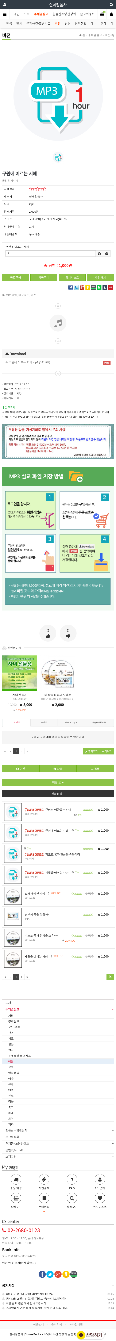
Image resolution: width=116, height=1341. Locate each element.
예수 (94, 23)
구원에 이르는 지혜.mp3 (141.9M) (58, 363)
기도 (11, 1038)
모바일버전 (76, 1324)
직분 (11, 1101)
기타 (11, 1124)
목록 (95, 769)
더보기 (107, 751)
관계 (11, 1032)
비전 (58, 23)
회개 (11, 1113)
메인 (17, 14)
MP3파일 (11, 295)
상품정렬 (58, 794)
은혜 (104, 23)
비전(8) (58, 782)
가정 (11, 1015)
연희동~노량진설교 (18, 1143)
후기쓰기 (91, 751)
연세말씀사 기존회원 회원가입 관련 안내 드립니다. (35, 1308)
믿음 (9, 23)
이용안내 (38, 1324)
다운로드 (24, 295)
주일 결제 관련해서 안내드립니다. (24, 1303)
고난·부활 (14, 1027)
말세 (19, 23)
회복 (11, 1118)
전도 (11, 1095)
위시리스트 (72, 277)
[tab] (58, 1003)
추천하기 (100, 277)
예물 (11, 1090)
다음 (58, 769)
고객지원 (12, 1156)
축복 (11, 1107)
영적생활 (80, 23)
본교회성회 (87, 14)
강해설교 (13, 1021)
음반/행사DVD (15, 1150)
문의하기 (56, 1324)
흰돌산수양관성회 (64, 14)
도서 (27, 14)
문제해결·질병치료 (38, 23)
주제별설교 (41, 14)
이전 (20, 769)
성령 (68, 23)
